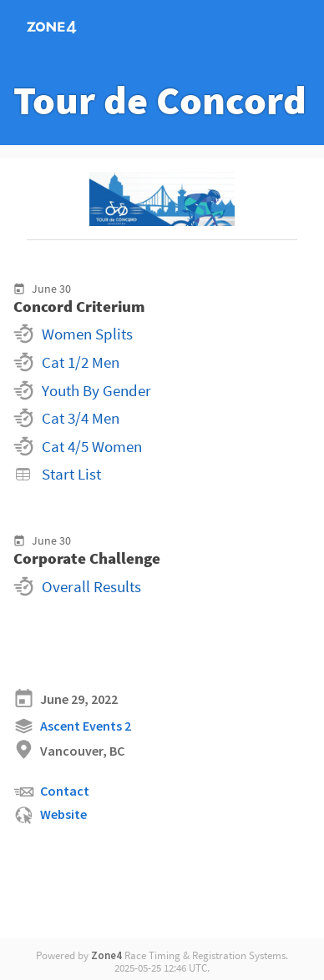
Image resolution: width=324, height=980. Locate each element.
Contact (51, 791)
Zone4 (106, 955)
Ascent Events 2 (72, 726)
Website (50, 815)
